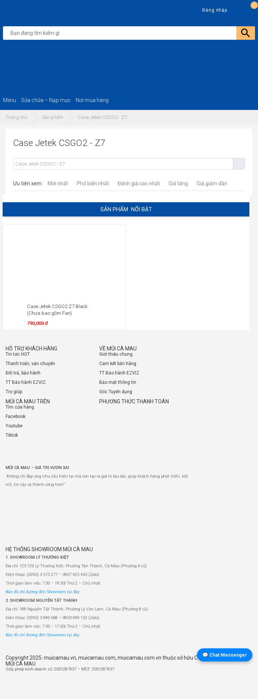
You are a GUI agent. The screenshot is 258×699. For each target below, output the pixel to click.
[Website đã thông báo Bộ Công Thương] (229, 686)
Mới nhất (58, 183)
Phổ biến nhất (93, 183)
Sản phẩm (52, 117)
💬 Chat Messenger (224, 655)
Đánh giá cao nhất (139, 183)
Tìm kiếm (239, 163)
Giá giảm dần (212, 183)
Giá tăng (178, 183)
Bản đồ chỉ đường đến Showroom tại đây (42, 591)
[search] (130, 33)
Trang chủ (16, 117)
